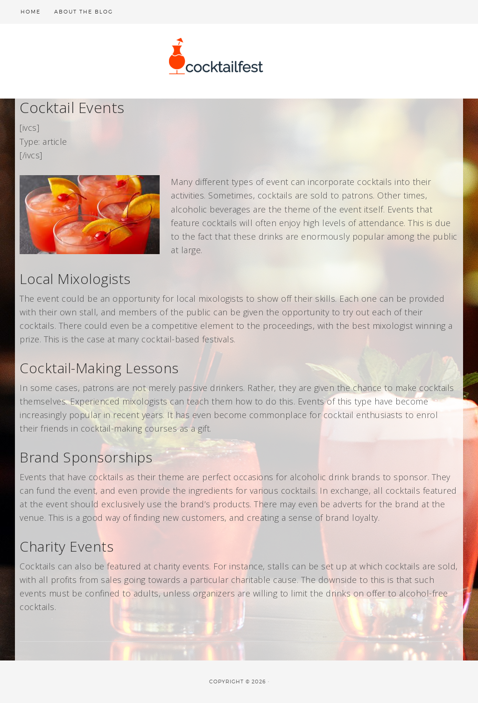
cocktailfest (239, 61)
